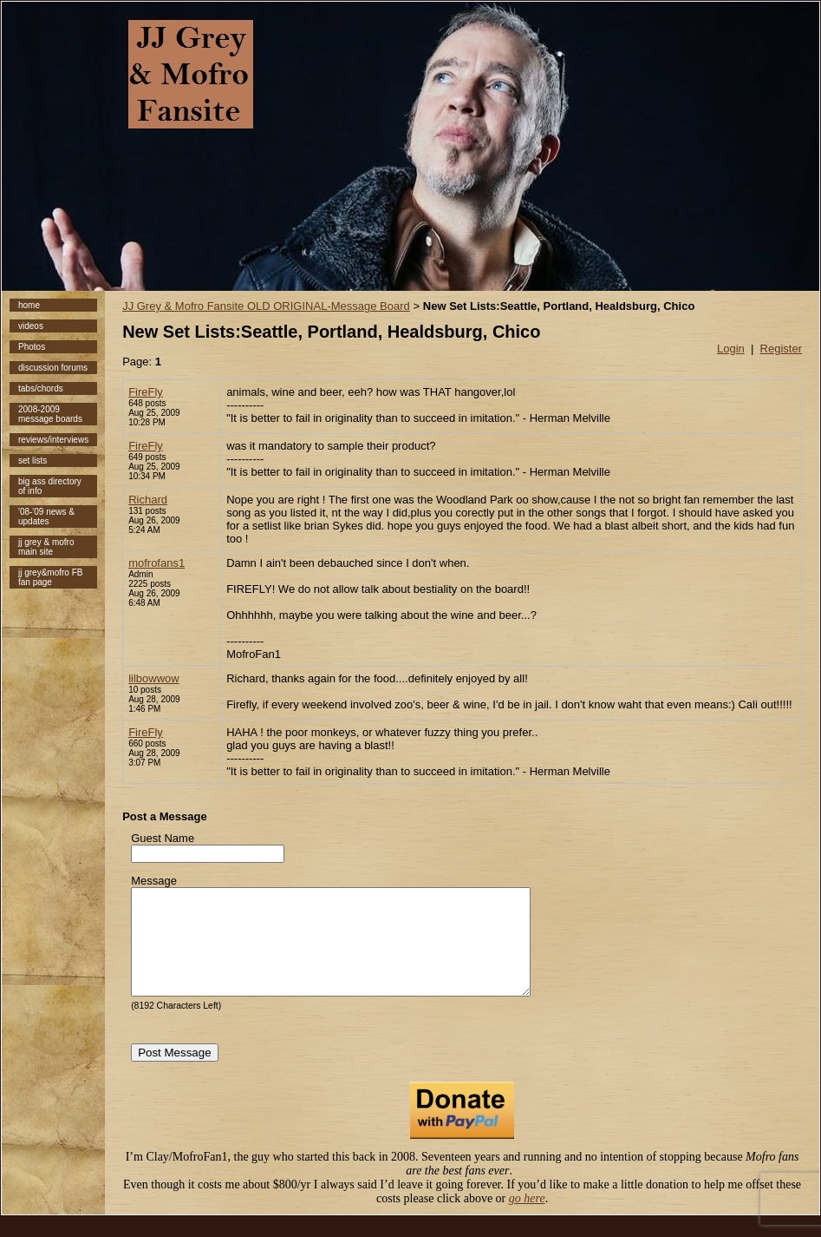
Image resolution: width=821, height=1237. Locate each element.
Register (781, 348)
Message (154, 880)
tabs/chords (40, 388)
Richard (147, 499)
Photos (31, 347)
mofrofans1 (156, 562)
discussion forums (53, 367)
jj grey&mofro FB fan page (50, 577)
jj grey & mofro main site (46, 546)
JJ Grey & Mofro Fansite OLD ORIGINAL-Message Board (266, 306)
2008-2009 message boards (50, 414)
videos (30, 326)
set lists (32, 460)
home (29, 305)
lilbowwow (153, 678)
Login (731, 348)
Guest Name (162, 838)
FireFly (145, 391)
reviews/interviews (53, 439)
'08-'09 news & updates (46, 516)
